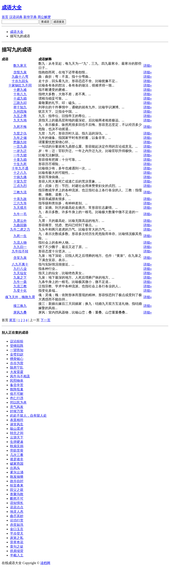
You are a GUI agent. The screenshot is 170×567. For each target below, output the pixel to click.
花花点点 (16, 507)
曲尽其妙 (16, 516)
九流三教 (20, 286)
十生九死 (20, 164)
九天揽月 (20, 207)
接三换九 (20, 306)
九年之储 (20, 138)
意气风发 (16, 407)
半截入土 (16, 555)
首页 (5, 17)
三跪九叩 (20, 103)
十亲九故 (20, 199)
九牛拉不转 (20, 251)
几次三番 (16, 455)
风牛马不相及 (20, 376)
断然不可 (16, 498)
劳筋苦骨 (16, 450)
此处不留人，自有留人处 (28, 415)
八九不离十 (20, 264)
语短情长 (16, 503)
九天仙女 (20, 273)
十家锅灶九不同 (20, 85)
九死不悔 (20, 126)
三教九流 (20, 192)
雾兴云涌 (16, 472)
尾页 (12, 320)
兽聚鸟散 (16, 494)
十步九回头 (20, 81)
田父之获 (16, 490)
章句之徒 (16, 546)
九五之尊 (20, 116)
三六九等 (20, 203)
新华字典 (30, 17)
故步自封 (16, 481)
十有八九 (20, 94)
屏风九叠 (20, 312)
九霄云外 (20, 220)
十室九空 (20, 181)
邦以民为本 (18, 402)
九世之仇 (20, 133)
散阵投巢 (16, 389)
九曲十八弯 (20, 76)
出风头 (15, 468)
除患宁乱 (16, 367)
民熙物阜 (16, 380)
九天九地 (20, 120)
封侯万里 (16, 411)
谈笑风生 (16, 424)
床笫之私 (16, 538)
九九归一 (20, 247)
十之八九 (20, 172)
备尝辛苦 (16, 385)
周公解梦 (44, 17)
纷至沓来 (16, 485)
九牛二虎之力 (20, 229)
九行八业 (20, 269)
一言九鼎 (20, 146)
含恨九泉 (20, 72)
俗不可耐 (16, 393)
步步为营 (16, 363)
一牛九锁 (20, 155)
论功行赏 (16, 520)
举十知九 (20, 107)
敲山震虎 (16, 428)
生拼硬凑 (16, 441)
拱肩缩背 (16, 551)
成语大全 (16, 31)
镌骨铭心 (16, 359)
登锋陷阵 (16, 345)
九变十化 (20, 290)
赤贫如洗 (16, 524)
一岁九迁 (20, 151)
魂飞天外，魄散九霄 (20, 297)
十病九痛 (20, 177)
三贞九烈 (20, 186)
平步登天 (16, 533)
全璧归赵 (16, 354)
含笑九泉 (20, 257)
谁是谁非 (16, 459)
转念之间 (16, 433)
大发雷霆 (16, 372)
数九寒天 (20, 65)
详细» (147, 65)
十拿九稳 (20, 159)
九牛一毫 (20, 282)
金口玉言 (16, 529)
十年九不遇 (20, 168)
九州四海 (20, 111)
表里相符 (16, 420)
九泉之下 (20, 277)
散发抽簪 (16, 476)
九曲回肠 (20, 225)
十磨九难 (20, 89)
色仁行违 (16, 398)
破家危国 (16, 463)
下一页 (45, 320)
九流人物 (20, 242)
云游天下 (16, 437)
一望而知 (16, 350)
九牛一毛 (20, 214)
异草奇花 (16, 542)
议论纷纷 (16, 341)
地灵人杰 (16, 511)
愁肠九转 (20, 142)
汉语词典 (16, 17)
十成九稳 (20, 98)
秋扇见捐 (16, 446)
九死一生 (20, 236)
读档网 (45, 563)
